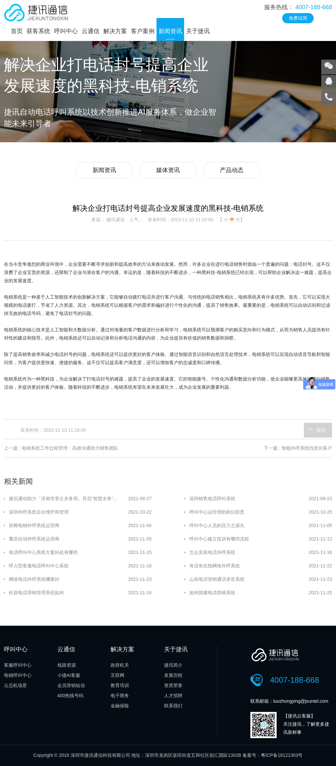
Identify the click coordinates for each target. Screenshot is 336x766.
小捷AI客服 (68, 675)
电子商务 (120, 695)
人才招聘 (173, 695)
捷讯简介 (173, 665)
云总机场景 (15, 685)
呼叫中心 (66, 31)
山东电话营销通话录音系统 (216, 579)
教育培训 (120, 685)
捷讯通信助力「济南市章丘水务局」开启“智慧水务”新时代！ (68, 498)
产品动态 (231, 170)
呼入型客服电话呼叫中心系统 (39, 565)
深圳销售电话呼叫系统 (212, 498)
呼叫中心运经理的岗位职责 (216, 512)
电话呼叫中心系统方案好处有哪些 (43, 552)
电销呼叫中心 (18, 675)
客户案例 (143, 31)
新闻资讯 (170, 31)
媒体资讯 (168, 170)
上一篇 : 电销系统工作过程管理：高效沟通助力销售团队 (61, 448)
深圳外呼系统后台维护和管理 (39, 512)
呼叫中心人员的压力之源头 (216, 525)
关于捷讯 (198, 31)
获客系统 (38, 31)
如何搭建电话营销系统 (212, 592)
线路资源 (66, 665)
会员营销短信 (71, 685)
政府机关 (120, 665)
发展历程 (173, 675)
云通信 (90, 31)
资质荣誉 (173, 685)
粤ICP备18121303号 (282, 755)
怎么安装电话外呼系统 (212, 552)
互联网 (117, 675)
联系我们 (173, 705)
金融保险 (120, 705)
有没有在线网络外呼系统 (214, 565)
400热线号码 (70, 695)
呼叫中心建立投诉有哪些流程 (219, 538)
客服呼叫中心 (18, 665)
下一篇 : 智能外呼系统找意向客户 (298, 448)
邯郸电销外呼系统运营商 (34, 525)
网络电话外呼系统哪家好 (34, 579)
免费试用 (298, 18)
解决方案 (115, 31)
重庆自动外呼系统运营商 (34, 538)
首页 (17, 31)
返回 (321, 430)
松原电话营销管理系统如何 (36, 592)
